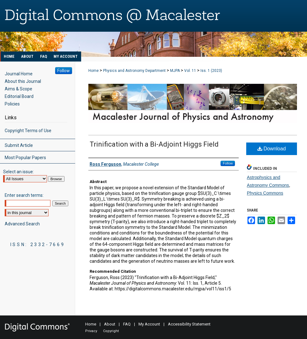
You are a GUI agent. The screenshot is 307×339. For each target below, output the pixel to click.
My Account (149, 324)
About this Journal (23, 81)
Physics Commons (265, 193)
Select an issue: (18, 171)
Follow (228, 163)
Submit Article (19, 145)
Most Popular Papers (25, 157)
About (109, 324)
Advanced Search (22, 223)
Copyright (111, 331)
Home (93, 70)
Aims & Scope (18, 88)
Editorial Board (19, 96)
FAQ (127, 324)
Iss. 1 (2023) (211, 70)
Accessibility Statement (189, 324)
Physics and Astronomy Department (134, 70)
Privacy (91, 331)
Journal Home (19, 73)
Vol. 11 (190, 70)
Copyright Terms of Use (28, 130)
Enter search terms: (24, 195)
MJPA (175, 70)
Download (272, 148)
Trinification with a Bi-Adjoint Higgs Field (154, 144)
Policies (12, 103)
